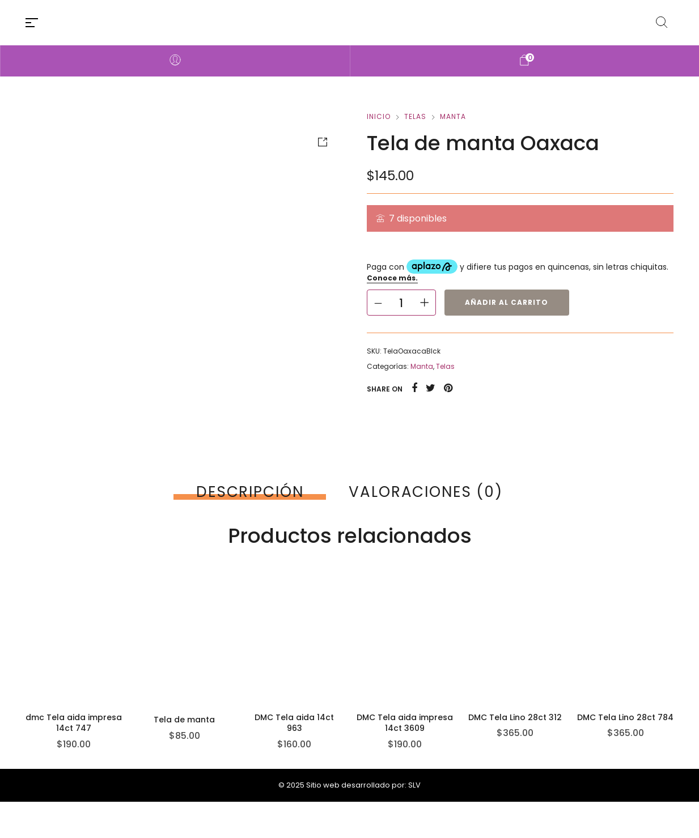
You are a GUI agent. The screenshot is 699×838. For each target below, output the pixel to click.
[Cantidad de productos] (401, 302)
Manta (453, 116)
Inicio (379, 116)
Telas (415, 116)
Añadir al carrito (506, 302)
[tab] (249, 491)
